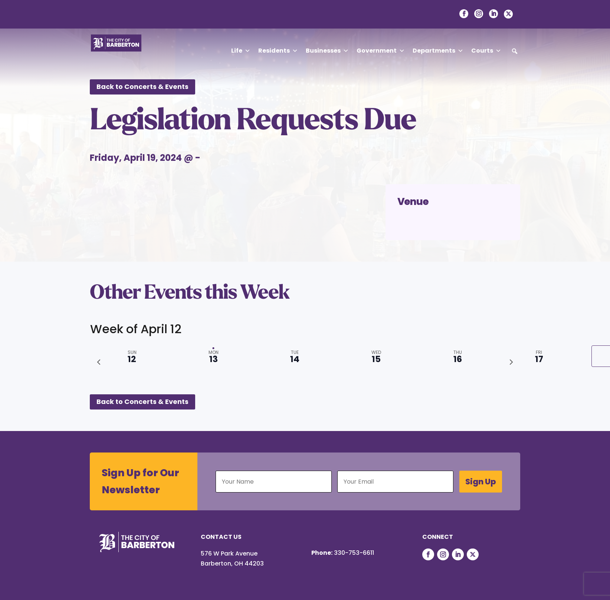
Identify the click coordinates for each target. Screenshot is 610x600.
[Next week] (511, 362)
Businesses (327, 50)
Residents (278, 50)
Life (240, 50)
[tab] (539, 356)
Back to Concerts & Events (142, 86)
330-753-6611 (354, 552)
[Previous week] (98, 362)
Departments (438, 50)
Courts (486, 50)
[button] (514, 51)
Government (381, 50)
